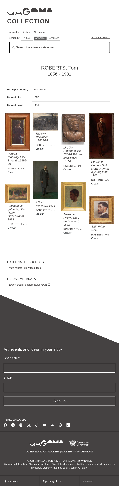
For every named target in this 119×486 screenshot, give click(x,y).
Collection (28, 21)
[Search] (59, 47)
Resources (53, 38)
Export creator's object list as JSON (28, 284)
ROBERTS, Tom (16, 168)
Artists (26, 32)
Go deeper (39, 32)
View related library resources (25, 268)
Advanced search (100, 37)
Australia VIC (40, 89)
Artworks (14, 32)
